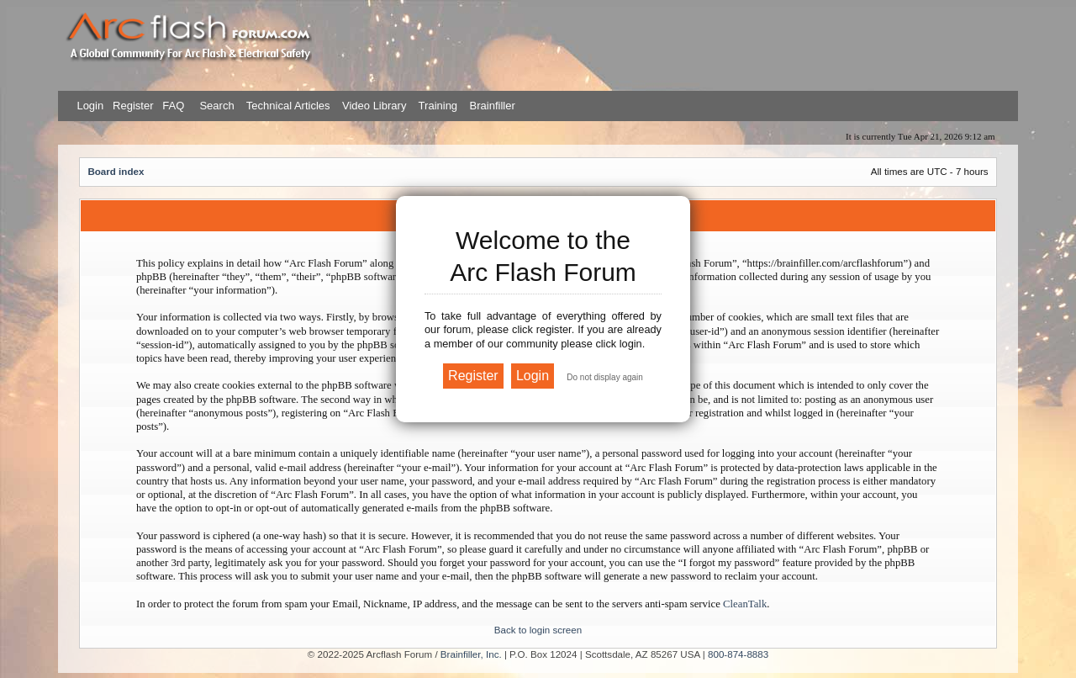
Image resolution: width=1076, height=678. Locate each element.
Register (131, 105)
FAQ (172, 105)
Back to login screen (538, 629)
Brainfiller (492, 105)
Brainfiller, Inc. (471, 654)
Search (216, 105)
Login (89, 105)
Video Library (374, 105)
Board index (115, 171)
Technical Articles (288, 105)
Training (438, 105)
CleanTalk (745, 604)
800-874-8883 (738, 654)
